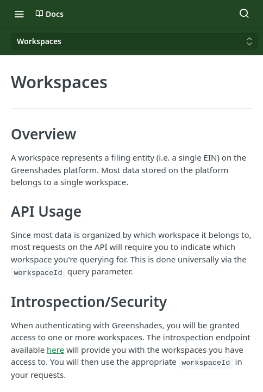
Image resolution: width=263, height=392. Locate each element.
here (55, 349)
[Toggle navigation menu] (19, 13)
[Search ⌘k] (244, 13)
